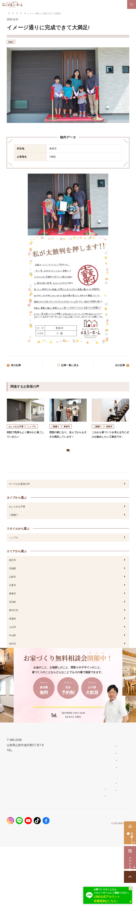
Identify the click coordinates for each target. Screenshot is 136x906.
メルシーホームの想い (20, 806)
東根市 (68, 13)
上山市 (12, 638)
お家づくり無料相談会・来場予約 (103, 815)
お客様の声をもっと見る (63, 458)
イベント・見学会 (93, 823)
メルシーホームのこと (60, 835)
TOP (9, 798)
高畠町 (12, 630)
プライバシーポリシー (118, 877)
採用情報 (88, 849)
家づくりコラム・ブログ (97, 806)
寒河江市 (13, 622)
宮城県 (12, 580)
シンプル (13, 549)
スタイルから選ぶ (18, 540)
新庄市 (12, 572)
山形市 (12, 588)
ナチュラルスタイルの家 (61, 813)
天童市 (12, 597)
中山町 (12, 647)
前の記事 (17, 366)
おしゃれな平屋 (17, 518)
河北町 (12, 613)
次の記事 (118, 366)
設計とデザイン (16, 815)
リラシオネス (55, 820)
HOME (10, 13)
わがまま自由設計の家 (59, 805)
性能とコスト (15, 823)
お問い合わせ (91, 840)
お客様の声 (36, 13)
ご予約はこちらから (65, 721)
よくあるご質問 (56, 842)
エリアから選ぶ (53, 13)
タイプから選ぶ (17, 509)
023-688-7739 (58, 734)
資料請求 (88, 832)
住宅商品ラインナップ (60, 798)
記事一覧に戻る (70, 366)
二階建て (13, 526)
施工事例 (22, 13)
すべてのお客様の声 (19, 495)
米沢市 (12, 655)
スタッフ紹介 (55, 850)
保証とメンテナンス (19, 832)
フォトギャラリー (17, 848)
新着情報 (88, 798)
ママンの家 (54, 827)
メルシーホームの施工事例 (23, 840)
